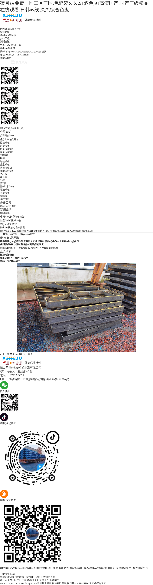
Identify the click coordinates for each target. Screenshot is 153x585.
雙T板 (3, 183)
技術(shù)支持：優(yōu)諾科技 (19, 234)
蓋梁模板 (5, 164)
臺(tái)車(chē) (7, 186)
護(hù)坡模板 (7, 171)
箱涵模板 (5, 189)
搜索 (44, 51)
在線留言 (20, 227)
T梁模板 (4, 155)
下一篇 (27, 354)
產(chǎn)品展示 (8, 35)
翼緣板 (3, 196)
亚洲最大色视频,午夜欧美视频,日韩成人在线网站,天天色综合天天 (71, 583)
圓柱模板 (5, 199)
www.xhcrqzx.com (9, 583)
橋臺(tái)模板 (7, 149)
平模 (2, 180)
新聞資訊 (5, 41)
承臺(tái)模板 (7, 152)
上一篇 (5, 354)
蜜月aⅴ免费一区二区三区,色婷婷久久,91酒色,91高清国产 (29, 580)
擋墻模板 (5, 142)
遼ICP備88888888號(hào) (80, 230)
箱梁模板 (5, 192)
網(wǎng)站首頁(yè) (10, 28)
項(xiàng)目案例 (8, 206)
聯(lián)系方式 (7, 227)
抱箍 (2, 158)
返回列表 (16, 354)
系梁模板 (5, 145)
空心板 (3, 174)
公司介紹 (5, 32)
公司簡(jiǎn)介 (7, 135)
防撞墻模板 (6, 167)
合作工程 (5, 38)
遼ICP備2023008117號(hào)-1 (99, 568)
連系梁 (3, 177)
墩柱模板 (5, 161)
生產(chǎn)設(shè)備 (10, 45)
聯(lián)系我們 (7, 48)
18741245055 (23, 54)
